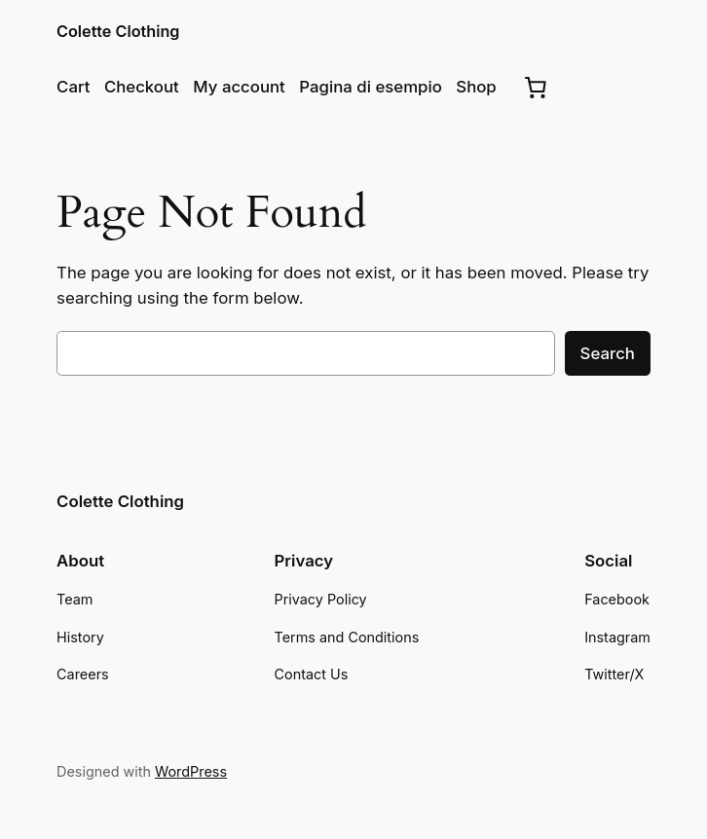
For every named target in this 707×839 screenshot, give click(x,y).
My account (239, 86)
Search (607, 353)
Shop (476, 86)
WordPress (191, 771)
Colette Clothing (117, 31)
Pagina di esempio (370, 86)
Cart (73, 86)
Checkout (141, 86)
